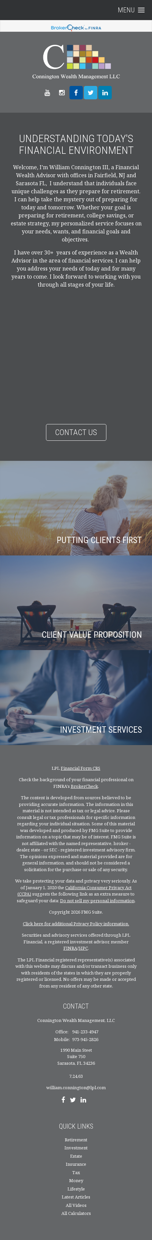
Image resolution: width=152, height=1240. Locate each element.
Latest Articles (76, 1197)
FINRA (70, 948)
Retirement (76, 1140)
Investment (76, 1148)
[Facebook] (63, 1100)
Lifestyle (76, 1189)
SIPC (83, 948)
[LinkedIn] (83, 1100)
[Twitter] (73, 1100)
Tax (76, 1172)
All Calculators (76, 1213)
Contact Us (76, 432)
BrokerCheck (84, 786)
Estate (76, 1156)
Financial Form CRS (80, 768)
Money (76, 1180)
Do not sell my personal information (97, 901)
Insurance (76, 1164)
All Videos (76, 1205)
